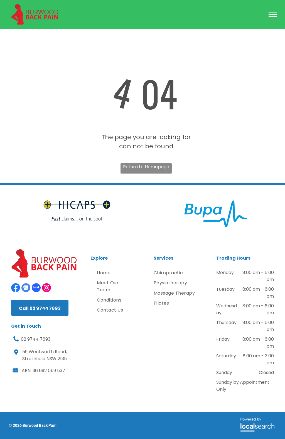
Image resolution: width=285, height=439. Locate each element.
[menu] (273, 14)
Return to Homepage (146, 167)
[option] (77, 211)
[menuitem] (115, 273)
